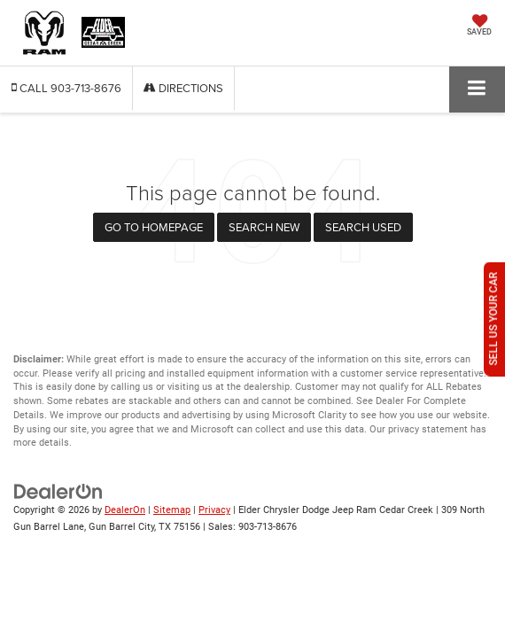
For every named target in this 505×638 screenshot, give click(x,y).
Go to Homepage (154, 227)
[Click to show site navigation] (477, 89)
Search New (264, 227)
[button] (66, 88)
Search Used (363, 227)
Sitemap (171, 510)
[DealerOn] (58, 491)
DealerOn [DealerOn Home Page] (125, 510)
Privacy (214, 510)
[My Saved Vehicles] (479, 26)
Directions (183, 88)
